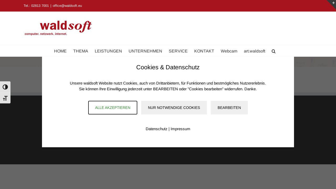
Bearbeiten (229, 108)
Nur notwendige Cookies (174, 108)
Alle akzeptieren (112, 108)
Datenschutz (156, 129)
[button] (290, 50)
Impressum (180, 129)
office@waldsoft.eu (67, 6)
